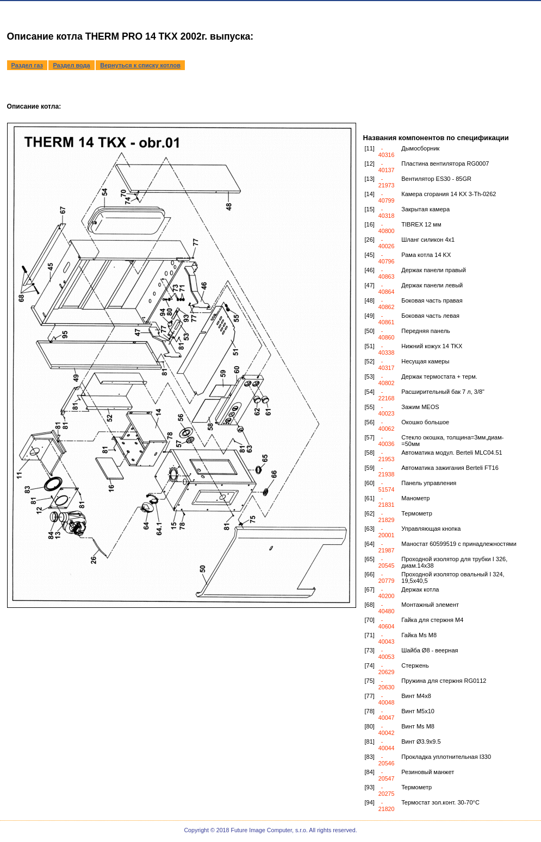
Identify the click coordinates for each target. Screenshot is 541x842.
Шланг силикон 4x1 (428, 239)
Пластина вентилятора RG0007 (445, 163)
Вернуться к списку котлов (140, 65)
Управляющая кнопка (431, 528)
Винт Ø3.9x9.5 (420, 741)
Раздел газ (27, 65)
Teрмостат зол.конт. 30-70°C (440, 802)
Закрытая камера (425, 209)
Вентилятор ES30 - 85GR (436, 178)
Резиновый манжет (427, 772)
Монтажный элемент (430, 604)
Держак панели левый (432, 285)
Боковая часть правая (431, 300)
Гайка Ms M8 (419, 635)
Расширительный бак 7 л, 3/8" (442, 391)
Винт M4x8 (416, 696)
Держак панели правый (433, 270)
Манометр (415, 498)
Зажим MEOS (420, 407)
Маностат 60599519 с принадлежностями (459, 544)
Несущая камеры (425, 361)
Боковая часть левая (430, 315)
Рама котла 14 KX (426, 255)
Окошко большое (425, 422)
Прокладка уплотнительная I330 (446, 756)
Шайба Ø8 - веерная (429, 650)
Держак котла (420, 589)
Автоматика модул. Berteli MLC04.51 (451, 452)
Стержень (414, 665)
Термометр (416, 513)
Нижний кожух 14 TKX (431, 346)
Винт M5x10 (417, 711)
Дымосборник (420, 148)
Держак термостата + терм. (439, 376)
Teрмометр (416, 787)
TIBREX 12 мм (421, 224)
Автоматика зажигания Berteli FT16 (450, 467)
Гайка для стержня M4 (432, 620)
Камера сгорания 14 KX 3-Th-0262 (448, 194)
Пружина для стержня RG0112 (443, 680)
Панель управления (428, 483)
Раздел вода (71, 65)
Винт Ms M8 (417, 726)
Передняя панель (425, 331)
